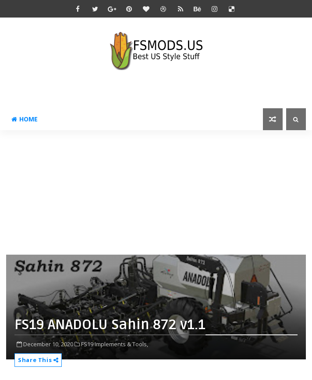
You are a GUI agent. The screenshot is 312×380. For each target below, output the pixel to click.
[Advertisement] (159, 191)
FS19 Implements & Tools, (114, 344)
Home (24, 119)
